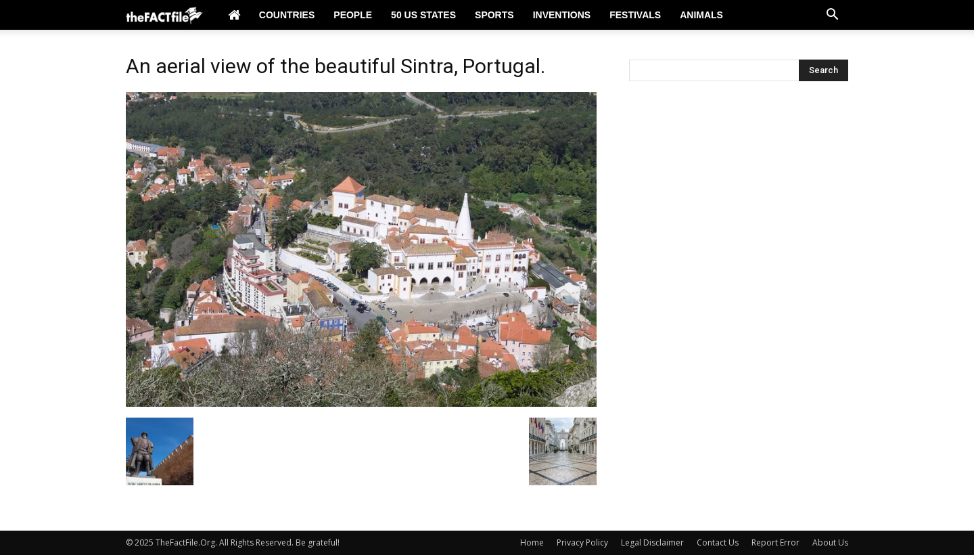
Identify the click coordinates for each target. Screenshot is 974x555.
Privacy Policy (582, 542)
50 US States (423, 14)
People (352, 14)
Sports (494, 14)
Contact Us (718, 542)
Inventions (562, 14)
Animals (701, 14)
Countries (287, 14)
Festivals (635, 14)
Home (532, 542)
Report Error (775, 542)
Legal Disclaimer (652, 542)
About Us (830, 542)
